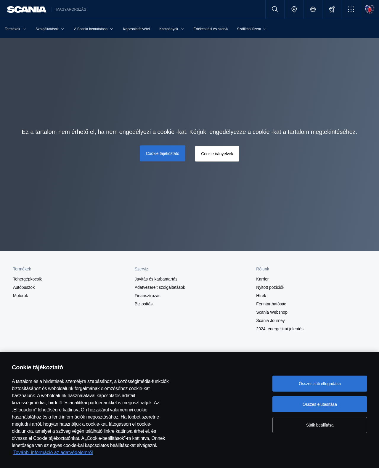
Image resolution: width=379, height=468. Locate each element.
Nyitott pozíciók (270, 287)
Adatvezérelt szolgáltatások (160, 287)
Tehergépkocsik (27, 279)
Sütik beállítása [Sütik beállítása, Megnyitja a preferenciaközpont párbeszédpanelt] (320, 425)
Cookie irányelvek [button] (217, 153)
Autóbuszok (24, 287)
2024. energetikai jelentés (279, 328)
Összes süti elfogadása (320, 383)
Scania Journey (270, 320)
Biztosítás (144, 304)
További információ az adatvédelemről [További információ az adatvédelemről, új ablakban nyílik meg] (53, 452)
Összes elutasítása (320, 404)
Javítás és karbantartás (156, 279)
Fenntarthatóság (271, 304)
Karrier (262, 279)
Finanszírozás (147, 295)
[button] (350, 9)
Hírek (261, 295)
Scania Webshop (272, 312)
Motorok (20, 295)
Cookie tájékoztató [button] (162, 153)
